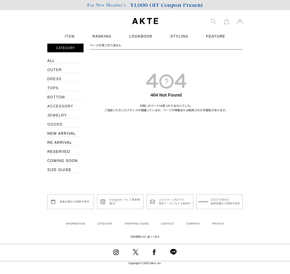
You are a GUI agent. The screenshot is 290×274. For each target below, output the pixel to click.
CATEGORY (105, 223)
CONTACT (167, 223)
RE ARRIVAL (59, 143)
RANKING (102, 36)
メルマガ (164, 199)
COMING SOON (62, 161)
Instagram (115, 199)
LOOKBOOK (141, 36)
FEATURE (215, 36)
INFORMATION (75, 223)
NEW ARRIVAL (61, 133)
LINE (175, 199)
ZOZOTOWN (219, 199)
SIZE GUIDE (59, 170)
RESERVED (58, 152)
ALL (51, 61)
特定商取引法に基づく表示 (145, 236)
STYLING (179, 36)
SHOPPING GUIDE (136, 223)
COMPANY (193, 223)
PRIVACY (218, 223)
